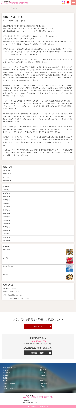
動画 (41, 367)
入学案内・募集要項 (9, 388)
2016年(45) (6, 223)
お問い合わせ (38, 326)
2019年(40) (6, 213)
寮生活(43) (6, 177)
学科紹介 (5, 375)
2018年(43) (6, 217)
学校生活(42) (7, 174)
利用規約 (42, 386)
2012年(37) (6, 237)
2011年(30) (6, 240)
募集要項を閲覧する (38, 353)
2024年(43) (6, 196)
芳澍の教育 (6, 372)
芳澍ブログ (43, 370)
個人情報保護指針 (45, 383)
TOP (3, 8)
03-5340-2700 (39, 341)
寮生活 (5, 380)
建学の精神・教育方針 (9, 367)
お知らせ (42, 372)
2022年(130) (6, 203)
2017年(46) (6, 220)
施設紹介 (5, 378)
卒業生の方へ (44, 380)
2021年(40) (6, 206)
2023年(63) (6, 200)
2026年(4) (6, 189)
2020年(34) (6, 210)
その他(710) (6, 170)
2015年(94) (6, 227)
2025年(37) (6, 193)
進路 (4, 386)
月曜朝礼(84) (7, 180)
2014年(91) (6, 230)
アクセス (42, 378)
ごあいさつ (6, 370)
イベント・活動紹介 (9, 383)
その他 (23, 21)
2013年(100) (6, 233)
